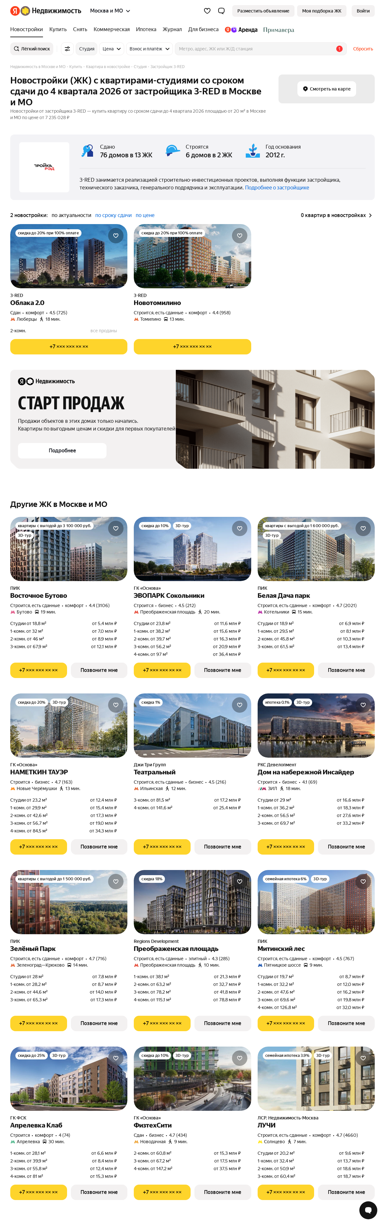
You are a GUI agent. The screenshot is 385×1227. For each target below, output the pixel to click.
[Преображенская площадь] (192, 902)
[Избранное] (207, 11)
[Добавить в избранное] (116, 235)
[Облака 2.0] (68, 256)
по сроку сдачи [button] (113, 215)
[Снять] (80, 29)
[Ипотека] (146, 29)
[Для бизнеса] (203, 29)
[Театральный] (192, 725)
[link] (363, 11)
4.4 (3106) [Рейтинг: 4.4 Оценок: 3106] (99, 605)
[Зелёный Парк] (68, 902)
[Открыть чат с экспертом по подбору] (368, 1210)
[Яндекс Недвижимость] (51, 11)
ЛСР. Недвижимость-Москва (288, 1117)
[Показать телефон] (68, 346)
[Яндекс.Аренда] (241, 29)
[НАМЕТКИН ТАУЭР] (68, 725)
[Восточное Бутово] (68, 549)
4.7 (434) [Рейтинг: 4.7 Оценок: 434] (178, 1135)
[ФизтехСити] (192, 1079)
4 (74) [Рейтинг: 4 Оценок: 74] (64, 1135)
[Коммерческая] (111, 29)
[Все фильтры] (67, 48)
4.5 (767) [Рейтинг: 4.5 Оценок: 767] (345, 958)
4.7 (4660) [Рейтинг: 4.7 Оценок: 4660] (347, 1135)
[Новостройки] (28, 29)
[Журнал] (172, 29)
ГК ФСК (18, 1117)
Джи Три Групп (150, 764)
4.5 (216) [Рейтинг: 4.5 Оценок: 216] (217, 782)
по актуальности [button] (71, 215)
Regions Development (156, 941)
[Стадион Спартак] (277, 29)
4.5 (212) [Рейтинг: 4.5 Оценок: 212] (187, 605)
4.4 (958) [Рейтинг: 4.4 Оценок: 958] (221, 312)
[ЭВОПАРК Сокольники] (192, 549)
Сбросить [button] (363, 48)
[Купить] (58, 29)
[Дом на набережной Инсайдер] (316, 725)
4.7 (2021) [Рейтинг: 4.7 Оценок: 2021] (346, 605)
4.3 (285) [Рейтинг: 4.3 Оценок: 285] (221, 958)
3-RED (16, 295)
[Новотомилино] (192, 256)
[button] (221, 11)
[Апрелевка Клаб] (68, 1079)
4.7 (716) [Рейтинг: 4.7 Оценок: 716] (98, 958)
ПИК (15, 588)
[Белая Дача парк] (316, 549)
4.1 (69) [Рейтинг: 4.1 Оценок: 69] (309, 782)
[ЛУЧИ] (316, 1079)
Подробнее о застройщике (277, 188)
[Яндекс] (15, 11)
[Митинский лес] (316, 902)
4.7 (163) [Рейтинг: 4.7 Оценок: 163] (64, 782)
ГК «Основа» (147, 588)
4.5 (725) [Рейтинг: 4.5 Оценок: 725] (58, 312)
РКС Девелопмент (277, 764)
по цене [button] (145, 215)
